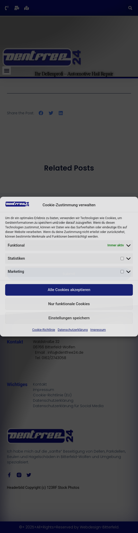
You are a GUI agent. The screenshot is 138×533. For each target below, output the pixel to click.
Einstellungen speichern (69, 318)
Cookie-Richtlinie (43, 330)
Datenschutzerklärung (73, 330)
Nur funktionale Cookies (69, 304)
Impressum (98, 330)
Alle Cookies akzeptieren (69, 289)
